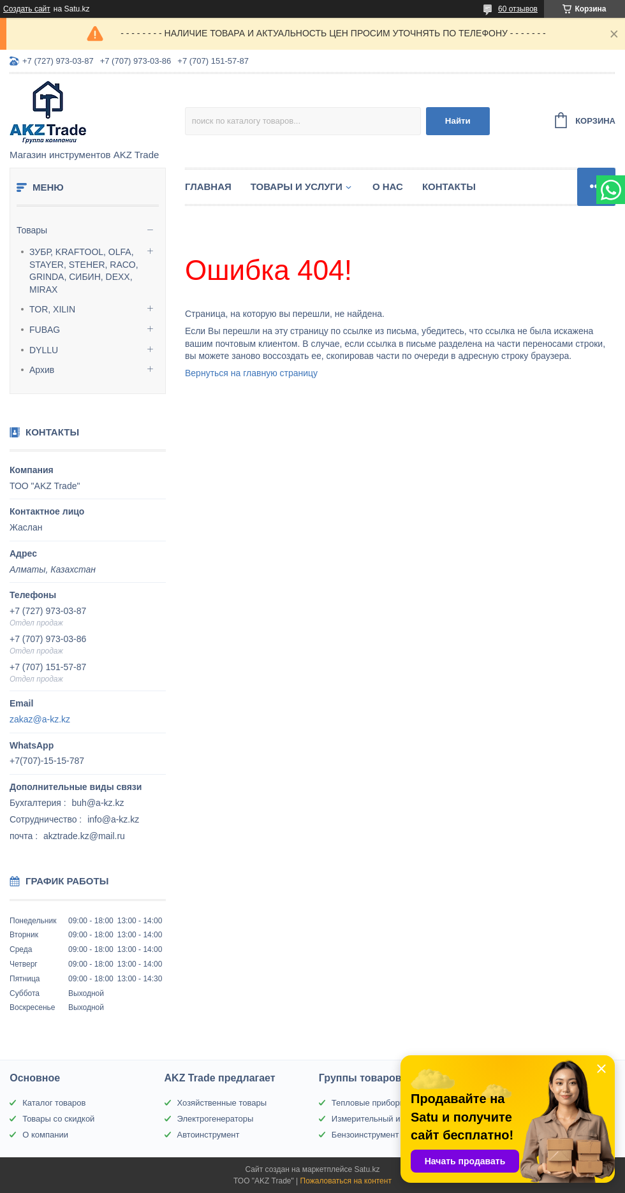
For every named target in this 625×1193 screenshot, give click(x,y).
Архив (41, 370)
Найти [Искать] (458, 121)
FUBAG (44, 330)
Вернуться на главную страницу (251, 373)
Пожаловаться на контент (346, 1180)
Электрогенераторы (215, 1118)
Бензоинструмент (365, 1134)
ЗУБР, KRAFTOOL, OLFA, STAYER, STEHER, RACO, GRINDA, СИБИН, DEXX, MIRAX (83, 271)
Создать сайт (26, 8)
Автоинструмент (208, 1134)
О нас (387, 186)
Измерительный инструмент (386, 1118)
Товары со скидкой (58, 1118)
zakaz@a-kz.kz (40, 719)
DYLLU (43, 350)
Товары (32, 230)
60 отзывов (518, 8)
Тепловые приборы (369, 1103)
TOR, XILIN (52, 309)
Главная (208, 186)
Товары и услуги (296, 186)
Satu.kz (366, 1169)
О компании (45, 1134)
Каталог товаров (53, 1103)
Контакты (449, 186)
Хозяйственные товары (222, 1103)
